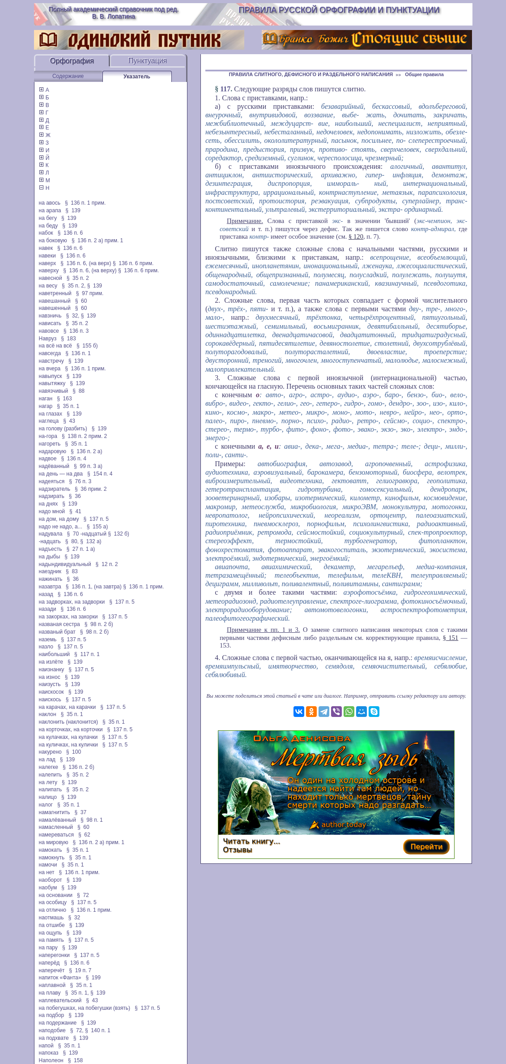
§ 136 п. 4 (73, 458)
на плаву (50, 993)
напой (46, 1046)
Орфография (72, 60)
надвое (48, 458)
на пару (48, 947)
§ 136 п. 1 (78, 353)
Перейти (426, 846)
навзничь (50, 316)
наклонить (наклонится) (68, 722)
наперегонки (54, 955)
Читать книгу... (251, 841)
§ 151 (451, 637)
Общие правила (424, 74)
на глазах (50, 414)
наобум (48, 887)
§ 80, (72, 541)
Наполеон (51, 1060)
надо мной (52, 511)
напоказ (49, 1053)
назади (47, 609)
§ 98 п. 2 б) (99, 624)
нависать (50, 323)
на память (51, 940)
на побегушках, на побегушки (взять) (85, 1008)
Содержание (68, 76)
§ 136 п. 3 (76, 331)
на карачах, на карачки (67, 707)
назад (46, 594)
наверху (49, 270)
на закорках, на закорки (68, 617)
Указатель (136, 76)
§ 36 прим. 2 (91, 489)
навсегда (50, 353)
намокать (50, 850)
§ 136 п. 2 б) (78, 767)
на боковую (53, 240)
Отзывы (237, 849)
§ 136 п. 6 (70, 233)
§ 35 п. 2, (73, 286)
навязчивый (53, 391)
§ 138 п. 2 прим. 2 (84, 436)
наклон (47, 714)
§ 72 (83, 895)
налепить (50, 775)
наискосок (51, 692)
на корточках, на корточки (71, 729)
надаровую (52, 451)
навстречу (51, 361)
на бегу (48, 218)
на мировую (53, 842)
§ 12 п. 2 (107, 564)
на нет (47, 872)
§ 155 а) (97, 526)
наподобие (52, 1030)
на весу (48, 286)
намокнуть (52, 857)
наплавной (52, 985)
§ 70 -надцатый (86, 534)
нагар (46, 406)
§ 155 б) (87, 346)
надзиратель (54, 489)
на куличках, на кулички (68, 745)
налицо (48, 797)
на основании (56, 895)
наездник (50, 571)
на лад (47, 759)
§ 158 (75, 1060)
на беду (48, 226)
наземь (48, 639)
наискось (50, 699)
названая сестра (59, 624)
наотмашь (51, 917)
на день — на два (61, 474)
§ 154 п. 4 (100, 474)
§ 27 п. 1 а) (80, 549)
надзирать (51, 496)
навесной (50, 278)
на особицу (53, 902)
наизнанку (51, 669)
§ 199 (92, 977)
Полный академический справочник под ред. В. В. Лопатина (113, 12)
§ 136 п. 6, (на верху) (89, 270)
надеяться (52, 481)
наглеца (49, 421)
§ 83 (72, 571)
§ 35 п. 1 (68, 406)
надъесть (50, 549)
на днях (48, 504)
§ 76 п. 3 (80, 481)
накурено (50, 752)
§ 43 (69, 421)
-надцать (50, 541)
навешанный (55, 301)
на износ (49, 677)
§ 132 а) (90, 541)
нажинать (51, 579)
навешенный (55, 308)
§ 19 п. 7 (80, 970)
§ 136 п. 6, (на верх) (85, 263)
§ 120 (356, 236)
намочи (48, 865)
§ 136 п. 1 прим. (85, 203)
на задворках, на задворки (72, 602)
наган (46, 398)
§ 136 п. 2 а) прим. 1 (97, 240)
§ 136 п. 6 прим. (133, 263)
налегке (48, 767)
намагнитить (54, 812)
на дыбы (49, 556)
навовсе (49, 331)
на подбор (51, 1015)
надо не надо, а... (60, 526)
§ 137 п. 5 (96, 519)
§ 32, (72, 316)
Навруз (48, 338)
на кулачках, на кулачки (68, 737)
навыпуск (50, 376)
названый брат (57, 632)
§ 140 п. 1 (98, 1030)
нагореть (50, 444)
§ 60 (81, 301)
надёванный (54, 466)
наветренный (55, 293)
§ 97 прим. (89, 293)
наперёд (49, 963)
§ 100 (73, 752)
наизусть (50, 684)
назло (46, 647)
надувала (51, 534)
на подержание (58, 1023)
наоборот (50, 880)
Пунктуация (147, 60)
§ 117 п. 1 (87, 654)
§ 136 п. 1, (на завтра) (94, 586)
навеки (47, 256)
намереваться (56, 835)
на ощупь (50, 933)
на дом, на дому (59, 519)
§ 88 (78, 391)
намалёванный (57, 820)
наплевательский (60, 1000)
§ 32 (74, 917)
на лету (48, 782)
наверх (47, 263)
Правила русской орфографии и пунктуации (338, 9)
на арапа (50, 210)
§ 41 (75, 511)
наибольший (54, 654)
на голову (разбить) (63, 428)
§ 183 (68, 338)
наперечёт (52, 970)
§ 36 (75, 496)
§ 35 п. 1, (77, 993)
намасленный (56, 827)
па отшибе (52, 925)
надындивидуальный (65, 564)
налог (46, 805)
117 (225, 89)
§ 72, (77, 1030)
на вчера (50, 368)
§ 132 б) (119, 534)
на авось (49, 203)
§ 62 (84, 835)
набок (46, 233)
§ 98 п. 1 (92, 820)
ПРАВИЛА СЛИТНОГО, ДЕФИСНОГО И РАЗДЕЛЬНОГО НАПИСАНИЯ (311, 74)
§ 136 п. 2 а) (86, 451)
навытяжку (52, 383)
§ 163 (64, 398)
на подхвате (54, 1038)
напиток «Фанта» (60, 977)
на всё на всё (55, 346)
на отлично (53, 910)
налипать (50, 789)
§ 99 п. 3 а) (88, 466)
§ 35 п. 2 (78, 278)
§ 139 (72, 210)
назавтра (50, 586)
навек (46, 248)
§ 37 (80, 812)
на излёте (51, 662)
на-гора (48, 436)
